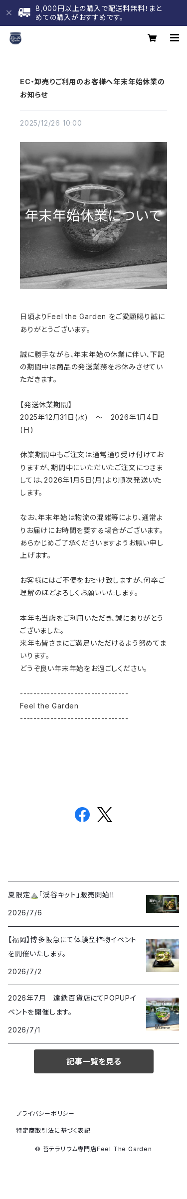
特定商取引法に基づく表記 (53, 1130)
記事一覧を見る (93, 1061)
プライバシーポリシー (45, 1113)
